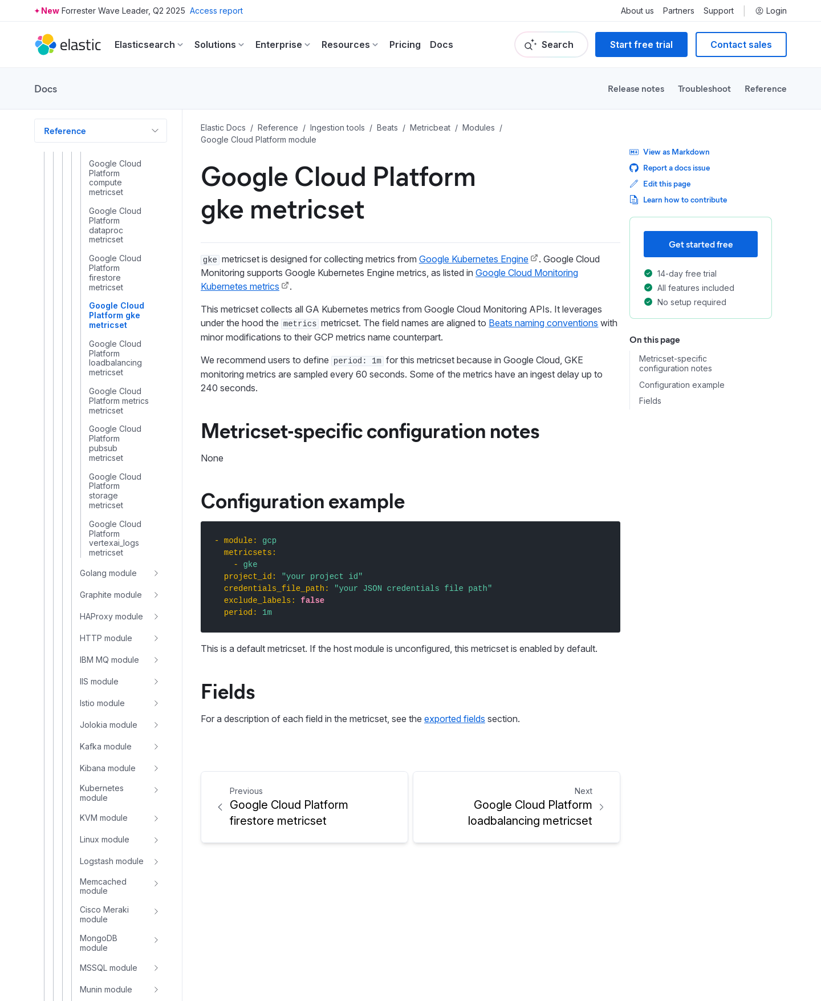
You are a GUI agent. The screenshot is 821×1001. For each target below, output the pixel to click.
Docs (441, 44)
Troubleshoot (704, 88)
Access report (216, 10)
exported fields (454, 718)
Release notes (636, 88)
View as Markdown (669, 151)
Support (719, 11)
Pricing (405, 44)
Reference (766, 88)
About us (637, 11)
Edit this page (659, 183)
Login (771, 10)
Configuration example (303, 499)
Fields (228, 690)
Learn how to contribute (678, 199)
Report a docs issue (669, 167)
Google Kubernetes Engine (474, 259)
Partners (678, 11)
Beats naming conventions (543, 323)
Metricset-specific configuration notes (370, 429)
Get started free (701, 244)
